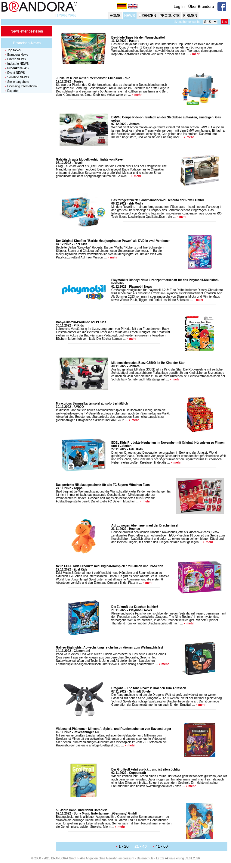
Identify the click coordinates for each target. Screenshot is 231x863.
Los (224, 21)
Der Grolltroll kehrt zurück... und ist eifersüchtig (145, 769)
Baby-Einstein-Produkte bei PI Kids (81, 322)
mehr (195, 54)
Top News (13, 50)
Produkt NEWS (18, 68)
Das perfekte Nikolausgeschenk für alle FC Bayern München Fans (103, 484)
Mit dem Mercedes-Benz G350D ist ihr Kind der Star (148, 362)
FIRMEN (190, 16)
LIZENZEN (65, 15)
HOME (115, 16)
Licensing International (22, 86)
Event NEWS (16, 72)
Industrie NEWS (18, 63)
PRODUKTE (170, 16)
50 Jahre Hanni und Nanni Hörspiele (81, 810)
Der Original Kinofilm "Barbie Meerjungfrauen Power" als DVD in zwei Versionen (113, 240)
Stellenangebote (18, 81)
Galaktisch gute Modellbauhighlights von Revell (90, 159)
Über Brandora (201, 6)
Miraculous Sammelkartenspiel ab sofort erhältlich (92, 403)
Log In (179, 6)
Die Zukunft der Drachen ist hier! (134, 606)
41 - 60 (162, 846)
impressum (126, 858)
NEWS (129, 16)
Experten (13, 90)
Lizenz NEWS (16, 59)
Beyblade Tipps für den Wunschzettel (138, 37)
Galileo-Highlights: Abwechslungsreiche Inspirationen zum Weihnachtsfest (109, 647)
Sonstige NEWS (18, 77)
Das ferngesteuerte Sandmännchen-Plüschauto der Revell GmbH (157, 200)
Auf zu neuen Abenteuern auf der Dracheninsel (144, 525)
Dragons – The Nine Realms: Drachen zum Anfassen (148, 688)
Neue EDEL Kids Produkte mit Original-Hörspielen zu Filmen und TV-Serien (109, 566)
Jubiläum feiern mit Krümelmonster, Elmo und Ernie (93, 78)
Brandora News (17, 54)
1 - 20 (123, 846)
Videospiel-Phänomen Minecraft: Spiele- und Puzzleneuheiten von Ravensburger (113, 728)
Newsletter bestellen (27, 31)
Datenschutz (145, 858)
